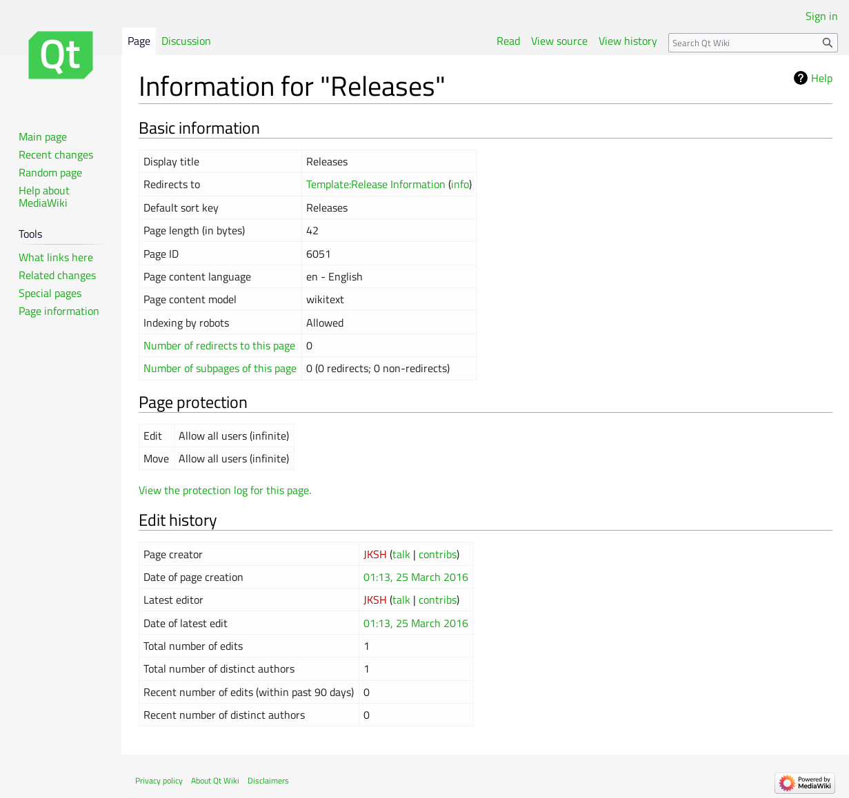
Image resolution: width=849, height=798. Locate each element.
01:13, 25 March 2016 (415, 577)
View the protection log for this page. (225, 490)
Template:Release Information (376, 184)
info (460, 184)
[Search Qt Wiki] (753, 42)
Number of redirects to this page (219, 345)
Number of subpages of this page (220, 368)
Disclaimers (268, 780)
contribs (438, 554)
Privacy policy (159, 780)
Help (821, 78)
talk (401, 554)
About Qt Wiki (215, 780)
